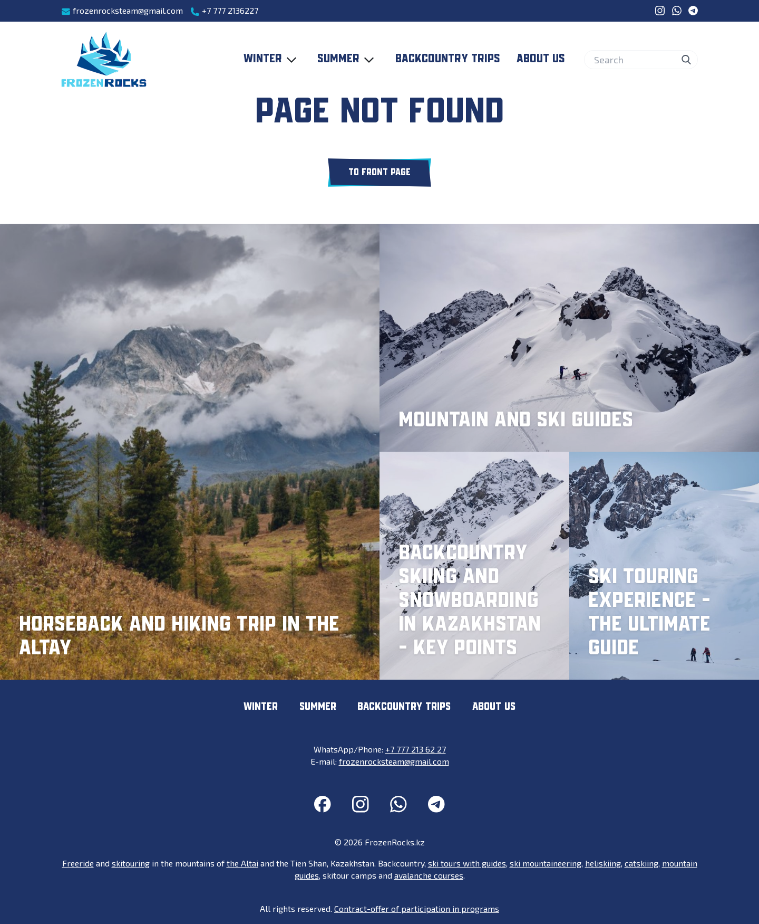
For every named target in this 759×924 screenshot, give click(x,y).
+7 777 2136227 (224, 10)
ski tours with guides (467, 863)
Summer (347, 59)
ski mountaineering (545, 863)
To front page (379, 172)
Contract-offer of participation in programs (416, 908)
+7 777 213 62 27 (415, 749)
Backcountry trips (447, 59)
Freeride (78, 863)
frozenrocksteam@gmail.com (122, 10)
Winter (272, 59)
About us (541, 59)
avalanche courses (428, 875)
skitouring (131, 863)
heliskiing (603, 863)
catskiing (641, 863)
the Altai (242, 863)
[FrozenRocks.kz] (104, 60)
